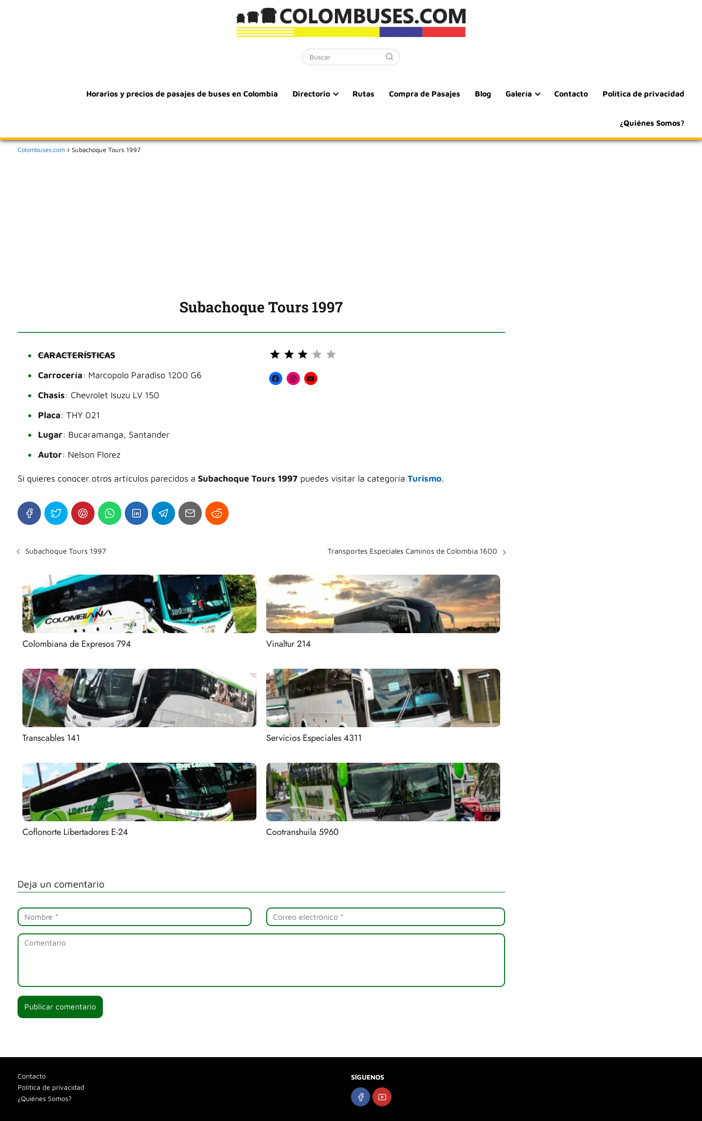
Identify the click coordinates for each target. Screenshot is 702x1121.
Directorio (311, 93)
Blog (483, 93)
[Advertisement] (261, 224)
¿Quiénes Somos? (652, 122)
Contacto (571, 93)
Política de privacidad (643, 93)
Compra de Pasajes (424, 93)
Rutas (363, 93)
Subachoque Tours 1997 (65, 551)
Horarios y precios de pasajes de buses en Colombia (182, 93)
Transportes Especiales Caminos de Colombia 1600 (412, 551)
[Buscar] (389, 56)
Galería (519, 93)
